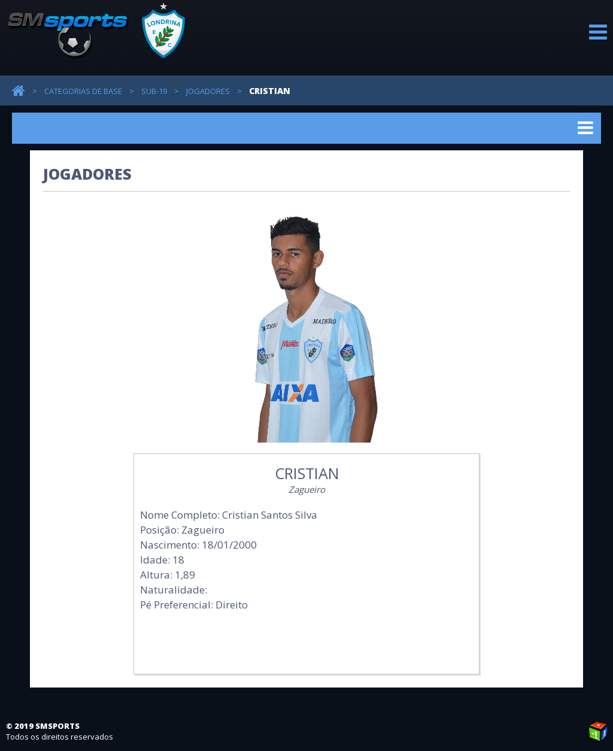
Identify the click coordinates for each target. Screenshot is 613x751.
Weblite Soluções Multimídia (598, 731)
